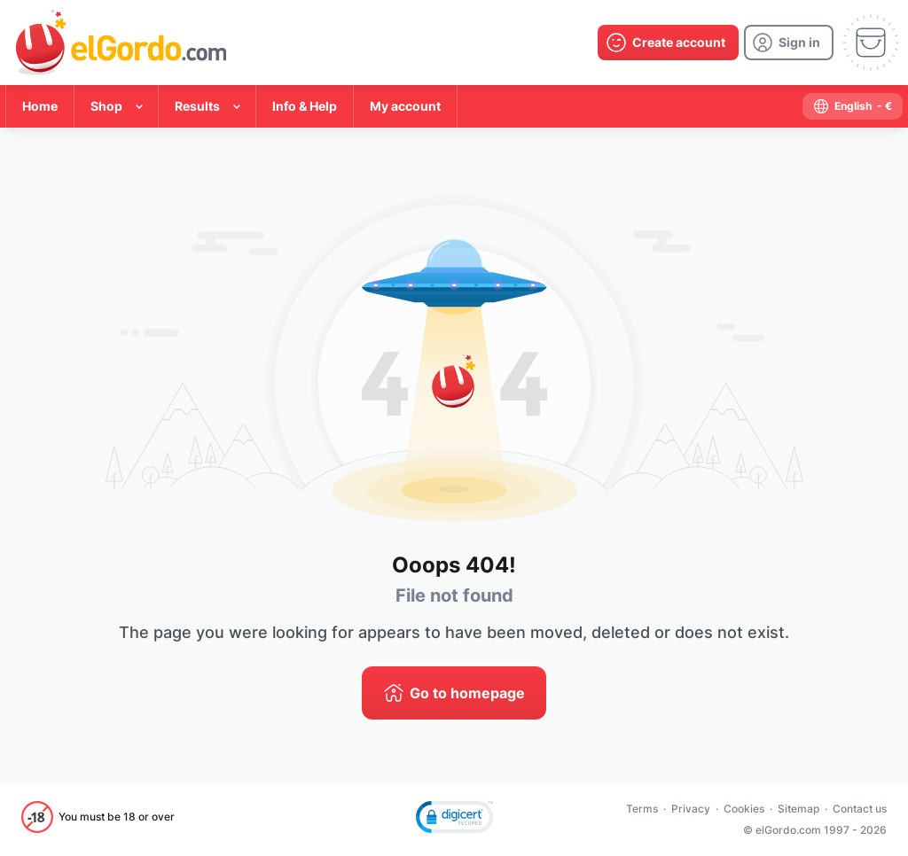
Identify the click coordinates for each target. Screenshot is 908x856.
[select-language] (852, 106)
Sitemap (798, 808)
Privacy (690, 808)
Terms (642, 808)
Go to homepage (467, 693)
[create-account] (668, 42)
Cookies (744, 808)
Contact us (860, 808)
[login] (789, 42)
